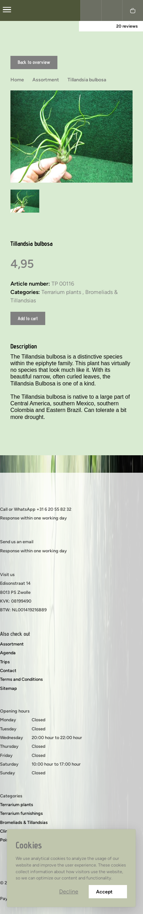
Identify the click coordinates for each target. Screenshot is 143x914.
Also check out (15, 634)
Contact (8, 670)
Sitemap (8, 688)
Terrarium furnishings (21, 813)
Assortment (12, 644)
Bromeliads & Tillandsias (24, 822)
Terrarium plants (16, 804)
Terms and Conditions (21, 679)
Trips (5, 661)
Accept (108, 892)
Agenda (8, 652)
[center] (7, 10)
